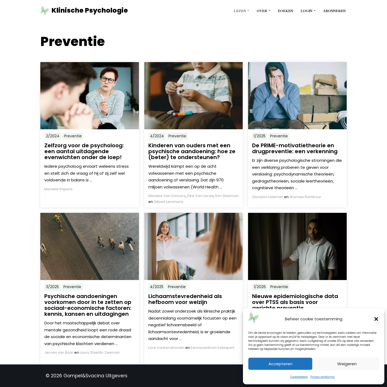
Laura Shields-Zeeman (100, 352)
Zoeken (285, 10)
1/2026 (260, 286)
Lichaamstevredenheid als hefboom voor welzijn (185, 299)
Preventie (73, 136)
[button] (376, 319)
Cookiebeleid (299, 377)
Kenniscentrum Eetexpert (212, 347)
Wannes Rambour (305, 196)
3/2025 (52, 286)
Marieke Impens (58, 189)
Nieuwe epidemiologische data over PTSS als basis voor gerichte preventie (295, 302)
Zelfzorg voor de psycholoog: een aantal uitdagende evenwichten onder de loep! (84, 151)
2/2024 (52, 136)
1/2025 (260, 136)
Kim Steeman (227, 195)
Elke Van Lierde (200, 195)
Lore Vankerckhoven (166, 347)
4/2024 (157, 136)
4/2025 (156, 286)
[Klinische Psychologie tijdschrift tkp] (84, 10)
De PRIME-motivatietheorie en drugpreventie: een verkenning (295, 148)
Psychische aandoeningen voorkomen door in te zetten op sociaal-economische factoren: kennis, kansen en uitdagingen (87, 305)
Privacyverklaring (322, 377)
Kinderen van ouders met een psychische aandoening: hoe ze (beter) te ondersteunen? (191, 151)
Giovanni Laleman (267, 196)
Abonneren (334, 10)
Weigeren (347, 364)
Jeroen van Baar (58, 352)
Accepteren (280, 364)
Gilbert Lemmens (168, 201)
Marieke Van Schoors (167, 195)
